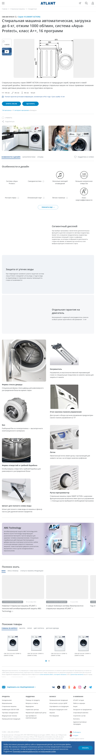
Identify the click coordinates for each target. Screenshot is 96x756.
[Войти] (93, 3)
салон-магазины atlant (46, 674)
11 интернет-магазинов (21, 110)
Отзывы (40, 157)
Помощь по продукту (33, 700)
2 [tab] (49, 661)
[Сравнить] (7, 118)
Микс (3, 571)
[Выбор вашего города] (80, 3)
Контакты (76, 719)
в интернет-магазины (60, 674)
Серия (29, 628)
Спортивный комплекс (80, 713)
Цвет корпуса (39, 628)
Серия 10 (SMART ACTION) (29, 17)
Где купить (30, 104)
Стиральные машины (9, 706)
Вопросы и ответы (32, 703)
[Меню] (3, 3)
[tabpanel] (13, 646)
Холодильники (7, 700)
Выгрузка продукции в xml (58, 709)
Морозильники (7, 703)
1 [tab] (46, 661)
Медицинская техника (9, 716)
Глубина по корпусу (9, 628)
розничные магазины (77, 674)
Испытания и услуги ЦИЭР (58, 703)
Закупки (52, 713)
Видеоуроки (30, 706)
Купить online (11, 104)
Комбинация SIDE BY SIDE (10, 709)
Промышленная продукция (11, 719)
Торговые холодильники (10, 713)
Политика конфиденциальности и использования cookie (34, 751)
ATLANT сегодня (78, 700)
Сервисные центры (32, 709)
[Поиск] (86, 3)
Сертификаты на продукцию (59, 706)
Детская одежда (52, 628)
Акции (75, 706)
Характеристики (28, 157)
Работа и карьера (79, 703)
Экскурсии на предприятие (82, 709)
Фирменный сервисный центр (36, 713)
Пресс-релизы (13, 571)
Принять (85, 748)
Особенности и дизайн (10, 157)
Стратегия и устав (79, 716)
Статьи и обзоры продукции (31, 571)
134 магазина (6, 110)
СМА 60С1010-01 (8, 17)
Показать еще (48, 207)
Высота (22, 628)
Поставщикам (54, 716)
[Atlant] (48, 3)
